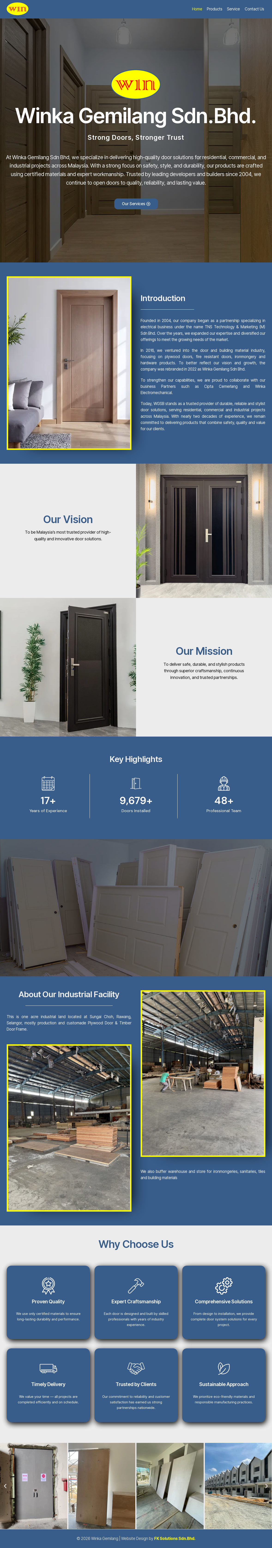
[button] (5, 1486)
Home (197, 9)
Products (214, 9)
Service (233, 9)
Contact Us (254, 9)
